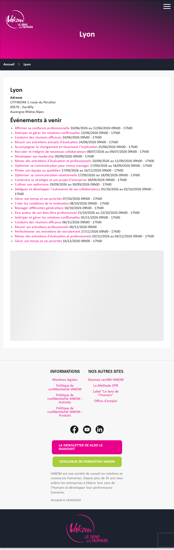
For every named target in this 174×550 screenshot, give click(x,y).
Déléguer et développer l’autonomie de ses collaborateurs (58, 189)
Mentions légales (64, 380)
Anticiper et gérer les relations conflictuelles (48, 133)
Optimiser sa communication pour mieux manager (52, 166)
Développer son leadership (35, 156)
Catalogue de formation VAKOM (87, 462)
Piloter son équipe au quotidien (38, 170)
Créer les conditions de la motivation (42, 203)
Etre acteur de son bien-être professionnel (46, 213)
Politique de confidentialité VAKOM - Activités (64, 398)
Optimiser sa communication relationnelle (46, 175)
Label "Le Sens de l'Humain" (105, 393)
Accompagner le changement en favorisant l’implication (56, 147)
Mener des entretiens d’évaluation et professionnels (53, 161)
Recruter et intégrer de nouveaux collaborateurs (51, 152)
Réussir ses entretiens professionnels (42, 227)
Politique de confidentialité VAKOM (65, 387)
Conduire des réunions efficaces (38, 137)
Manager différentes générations (39, 208)
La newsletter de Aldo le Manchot (81, 447)
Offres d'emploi (105, 401)
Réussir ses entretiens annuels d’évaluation (47, 142)
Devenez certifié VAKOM (106, 380)
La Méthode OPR (105, 386)
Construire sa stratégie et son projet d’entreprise (51, 180)
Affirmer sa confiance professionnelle (42, 128)
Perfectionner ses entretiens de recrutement (48, 231)
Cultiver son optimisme (32, 184)
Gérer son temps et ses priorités (39, 199)
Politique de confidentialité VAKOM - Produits (64, 412)
